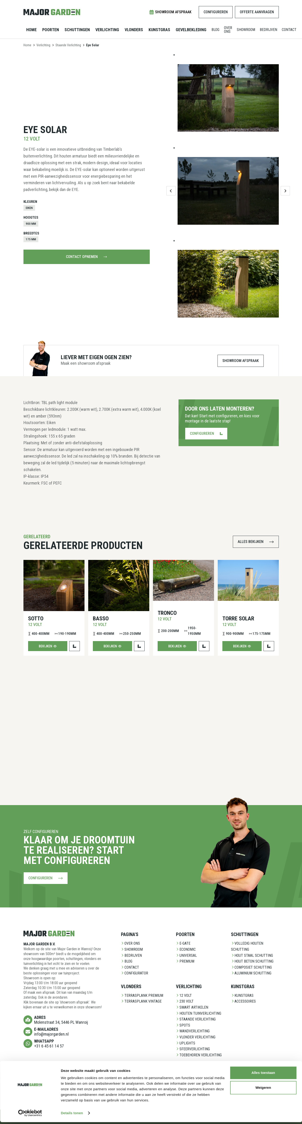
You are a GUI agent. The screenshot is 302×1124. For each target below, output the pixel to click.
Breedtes (31, 233)
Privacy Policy (72, 1117)
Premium (185, 961)
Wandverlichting (193, 1031)
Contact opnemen (86, 256)
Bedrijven (268, 29)
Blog (215, 29)
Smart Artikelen (192, 1007)
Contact (289, 29)
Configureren (216, 12)
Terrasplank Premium (142, 995)
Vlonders (134, 29)
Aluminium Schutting (251, 973)
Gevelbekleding (191, 29)
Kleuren (30, 202)
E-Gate (183, 943)
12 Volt (184, 995)
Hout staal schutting (252, 955)
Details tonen (72, 593)
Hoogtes (30, 217)
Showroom (246, 29)
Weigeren (263, 568)
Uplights (185, 1043)
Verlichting (107, 29)
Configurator (134, 973)
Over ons (228, 30)
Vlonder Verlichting (195, 1037)
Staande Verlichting (68, 45)
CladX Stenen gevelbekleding (134, 1080)
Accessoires (243, 1001)
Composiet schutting (251, 967)
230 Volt (185, 1001)
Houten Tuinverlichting (198, 1013)
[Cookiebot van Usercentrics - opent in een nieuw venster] (30, 593)
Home (31, 29)
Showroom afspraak (170, 12)
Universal (186, 955)
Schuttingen (77, 29)
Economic (186, 949)
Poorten (50, 29)
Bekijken (48, 646)
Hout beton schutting (252, 961)
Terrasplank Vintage (141, 1001)
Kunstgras (159, 29)
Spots (183, 1025)
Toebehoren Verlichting (199, 1055)
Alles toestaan (263, 553)
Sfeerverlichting (193, 1049)
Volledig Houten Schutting (247, 946)
